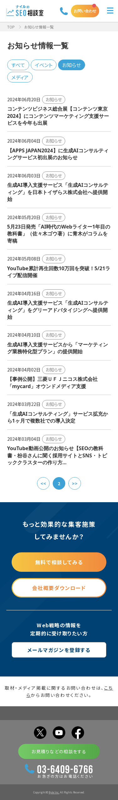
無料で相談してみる (59, 562)
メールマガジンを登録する (58, 650)
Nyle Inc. (54, 792)
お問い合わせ (85, 10)
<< (43, 483)
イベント (43, 65)
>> (75, 483)
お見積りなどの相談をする (58, 751)
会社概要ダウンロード (59, 588)
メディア (20, 77)
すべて (18, 65)
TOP (11, 26)
